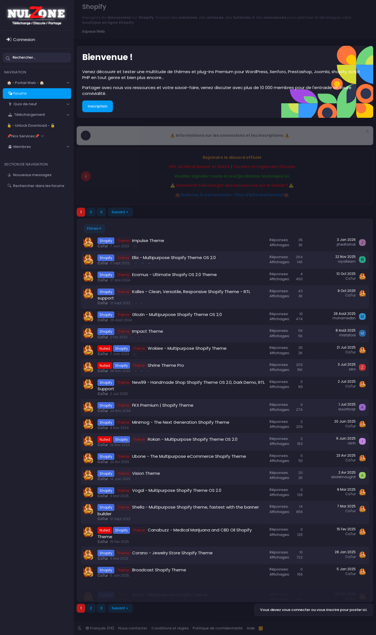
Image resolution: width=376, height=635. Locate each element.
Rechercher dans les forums (38, 185)
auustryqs (347, 409)
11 (148, 371)
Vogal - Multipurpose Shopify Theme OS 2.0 (176, 490)
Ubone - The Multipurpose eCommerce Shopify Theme (189, 456)
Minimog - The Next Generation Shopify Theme (180, 422)
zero (352, 369)
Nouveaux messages (32, 175)
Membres (22, 146)
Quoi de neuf (25, 104)
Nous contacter (132, 628)
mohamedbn (344, 318)
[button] (68, 83)
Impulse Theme (148, 240)
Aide (251, 628)
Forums (20, 93)
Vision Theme (146, 473)
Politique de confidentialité (217, 628)
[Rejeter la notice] (366, 132)
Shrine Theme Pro (166, 365)
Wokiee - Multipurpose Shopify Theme (187, 348)
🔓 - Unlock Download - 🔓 (31, 125)
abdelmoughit (343, 477)
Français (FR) (100, 628)
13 (142, 263)
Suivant (118, 212)
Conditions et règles (170, 628)
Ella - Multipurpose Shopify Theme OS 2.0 (174, 257)
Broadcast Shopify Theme (159, 570)
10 (142, 371)
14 (149, 263)
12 (135, 263)
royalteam (347, 261)
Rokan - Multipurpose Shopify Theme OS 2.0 (192, 439)
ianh (352, 443)
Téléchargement (29, 114)
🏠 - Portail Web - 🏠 (25, 82)
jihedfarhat (346, 244)
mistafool (347, 335)
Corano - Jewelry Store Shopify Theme (172, 553)
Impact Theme (147, 331)
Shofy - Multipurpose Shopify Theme (169, 587)
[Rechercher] (37, 57)
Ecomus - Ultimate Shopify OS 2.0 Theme (174, 274)
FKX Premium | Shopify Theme (162, 405)
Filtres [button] (92, 228)
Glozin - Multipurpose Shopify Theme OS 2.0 (177, 314)
